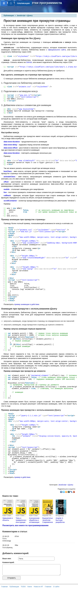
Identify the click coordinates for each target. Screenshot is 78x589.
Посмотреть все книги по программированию (25, 525)
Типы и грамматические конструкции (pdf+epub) (22, 521)
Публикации (9, 15)
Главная (4, 587)
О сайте (56, 587)
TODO (23, 587)
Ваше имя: (6, 558)
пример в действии (22, 477)
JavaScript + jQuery (25, 15)
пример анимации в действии (26, 304)
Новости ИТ (38, 587)
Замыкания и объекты (7, 519)
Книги (29, 587)
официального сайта (57, 50)
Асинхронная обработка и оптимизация (34, 520)
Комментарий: (8, 562)
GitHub (29, 62)
